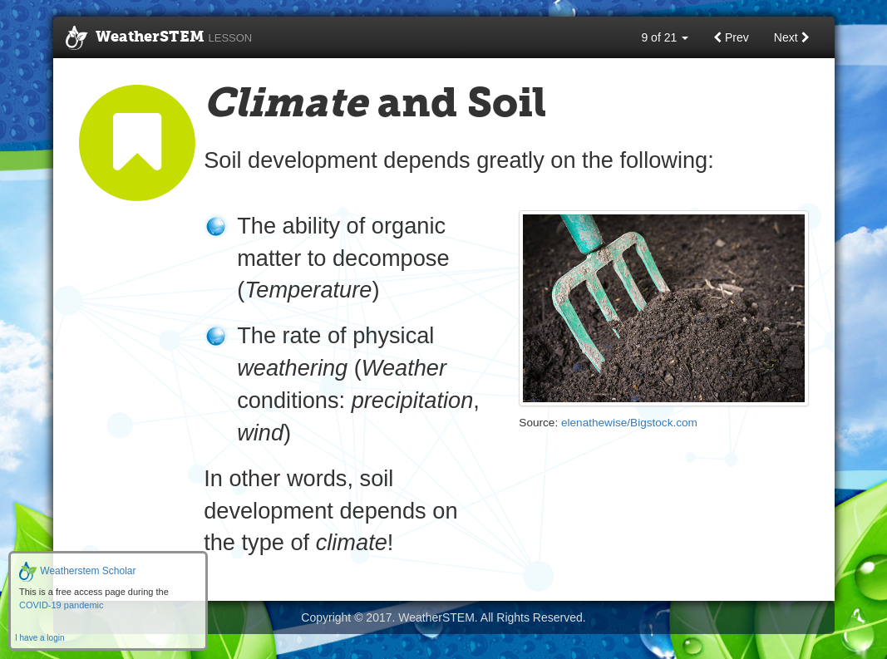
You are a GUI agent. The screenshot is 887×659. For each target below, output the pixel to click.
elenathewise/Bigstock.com (629, 422)
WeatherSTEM (159, 38)
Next (792, 37)
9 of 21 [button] (664, 37)
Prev (731, 37)
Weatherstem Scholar (77, 571)
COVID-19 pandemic (61, 605)
